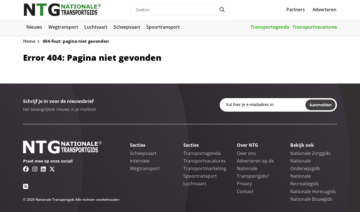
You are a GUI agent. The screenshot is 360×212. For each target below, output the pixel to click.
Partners (295, 9)
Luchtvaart (95, 27)
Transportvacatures (314, 27)
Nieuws (34, 27)
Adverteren (324, 9)
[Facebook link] (26, 169)
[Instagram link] (34, 169)
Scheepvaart (127, 27)
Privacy (244, 184)
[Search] (222, 9)
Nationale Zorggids (310, 153)
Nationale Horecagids (313, 191)
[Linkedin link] (43, 169)
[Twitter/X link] (52, 169)
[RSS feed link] (25, 186)
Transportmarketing (204, 168)
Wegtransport (63, 27)
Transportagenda (270, 27)
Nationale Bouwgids (311, 199)
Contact (245, 191)
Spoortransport (163, 27)
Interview (139, 161)
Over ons (246, 153)
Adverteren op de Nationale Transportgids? (255, 168)
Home (29, 41)
